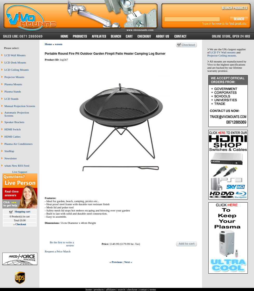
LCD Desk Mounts (15, 62)
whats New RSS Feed (16, 165)
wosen (59, 44)
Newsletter (10, 158)
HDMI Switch (12, 129)
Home (48, 44)
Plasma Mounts (13, 84)
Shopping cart (22, 211)
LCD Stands (11, 98)
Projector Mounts (14, 77)
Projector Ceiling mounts (221, 55)
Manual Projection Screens (19, 106)
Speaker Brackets (14, 122)
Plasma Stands (12, 91)
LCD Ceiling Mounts (16, 69)
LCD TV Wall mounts (223, 52)
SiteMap (9, 151)
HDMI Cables (12, 136)
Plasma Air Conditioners (18, 143)
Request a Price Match (57, 251)
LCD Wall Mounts (14, 55)
